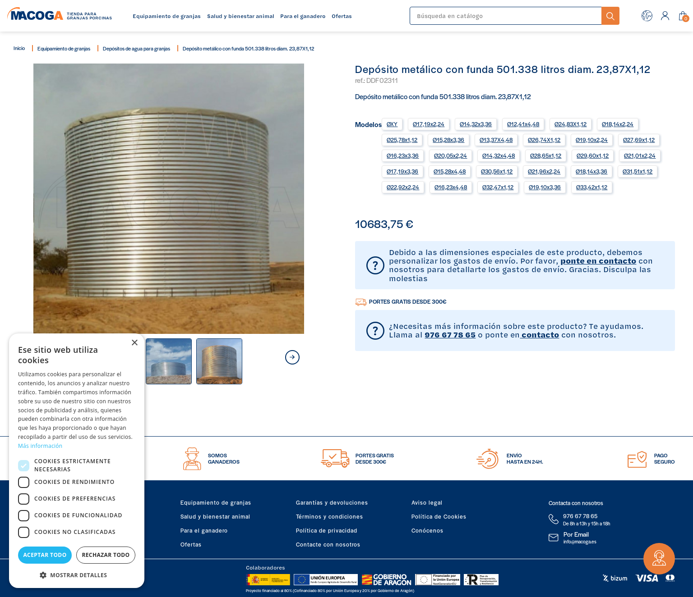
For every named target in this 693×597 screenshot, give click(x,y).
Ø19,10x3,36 (545, 187)
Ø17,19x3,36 (402, 171)
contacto (539, 334)
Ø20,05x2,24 (450, 155)
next (292, 357)
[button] (76, 574)
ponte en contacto (598, 260)
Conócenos (427, 530)
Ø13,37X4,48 (496, 140)
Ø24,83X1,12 (570, 124)
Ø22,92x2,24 (403, 187)
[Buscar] (506, 16)
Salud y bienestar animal (215, 516)
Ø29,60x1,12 (593, 155)
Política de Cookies (439, 516)
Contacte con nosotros (328, 544)
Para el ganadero (204, 530)
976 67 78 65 (450, 334)
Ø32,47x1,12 (497, 187)
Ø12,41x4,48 (523, 124)
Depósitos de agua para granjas (136, 48)
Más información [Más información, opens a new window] (40, 446)
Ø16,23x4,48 (450, 187)
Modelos (368, 123)
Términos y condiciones (329, 516)
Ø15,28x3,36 (448, 140)
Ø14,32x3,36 (476, 124)
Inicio (19, 47)
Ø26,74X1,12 (544, 140)
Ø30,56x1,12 (497, 171)
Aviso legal (427, 502)
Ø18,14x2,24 (617, 124)
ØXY (392, 124)
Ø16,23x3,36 (403, 155)
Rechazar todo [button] (105, 555)
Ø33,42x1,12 (591, 187)
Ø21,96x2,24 (544, 171)
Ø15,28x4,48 (450, 171)
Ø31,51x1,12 (637, 171)
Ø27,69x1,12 (639, 140)
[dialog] (76, 460)
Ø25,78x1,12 (402, 140)
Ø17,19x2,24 (428, 124)
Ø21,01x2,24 (640, 155)
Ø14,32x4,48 (498, 155)
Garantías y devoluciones (332, 502)
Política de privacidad (326, 530)
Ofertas (191, 544)
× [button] (134, 343)
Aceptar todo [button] (44, 555)
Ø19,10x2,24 (592, 140)
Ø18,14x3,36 (591, 171)
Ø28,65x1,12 (545, 155)
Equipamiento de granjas (63, 48)
